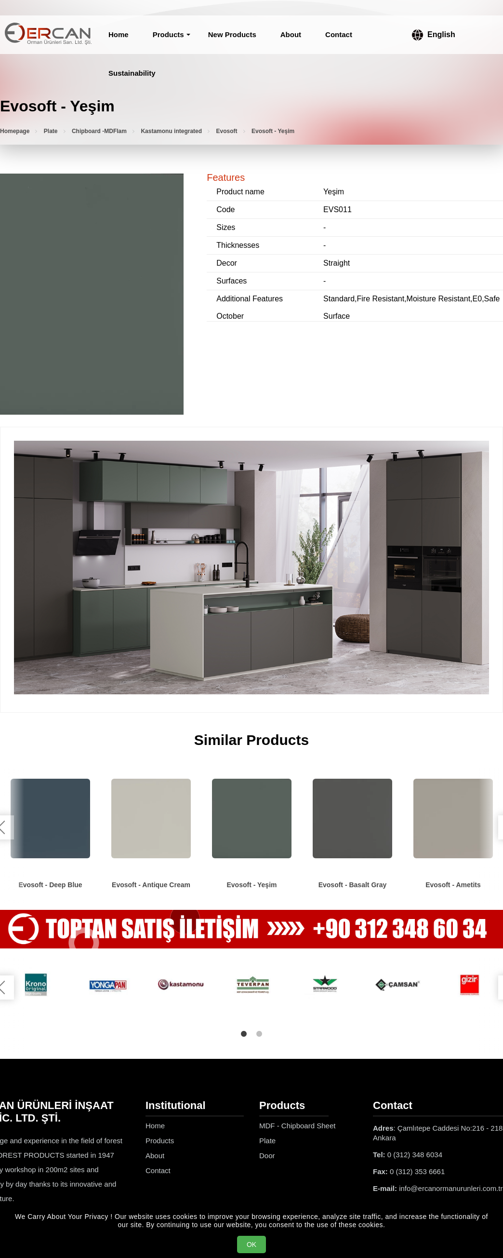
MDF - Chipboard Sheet (297, 1126)
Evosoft (227, 131)
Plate (51, 131)
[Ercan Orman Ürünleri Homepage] (48, 35)
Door (267, 1155)
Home (118, 34)
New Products (232, 34)
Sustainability (132, 73)
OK (251, 1244)
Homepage (14, 131)
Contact (338, 34)
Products (168, 34)
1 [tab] (244, 1034)
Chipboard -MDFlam (99, 131)
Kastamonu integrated (171, 131)
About (290, 34)
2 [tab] (259, 1034)
